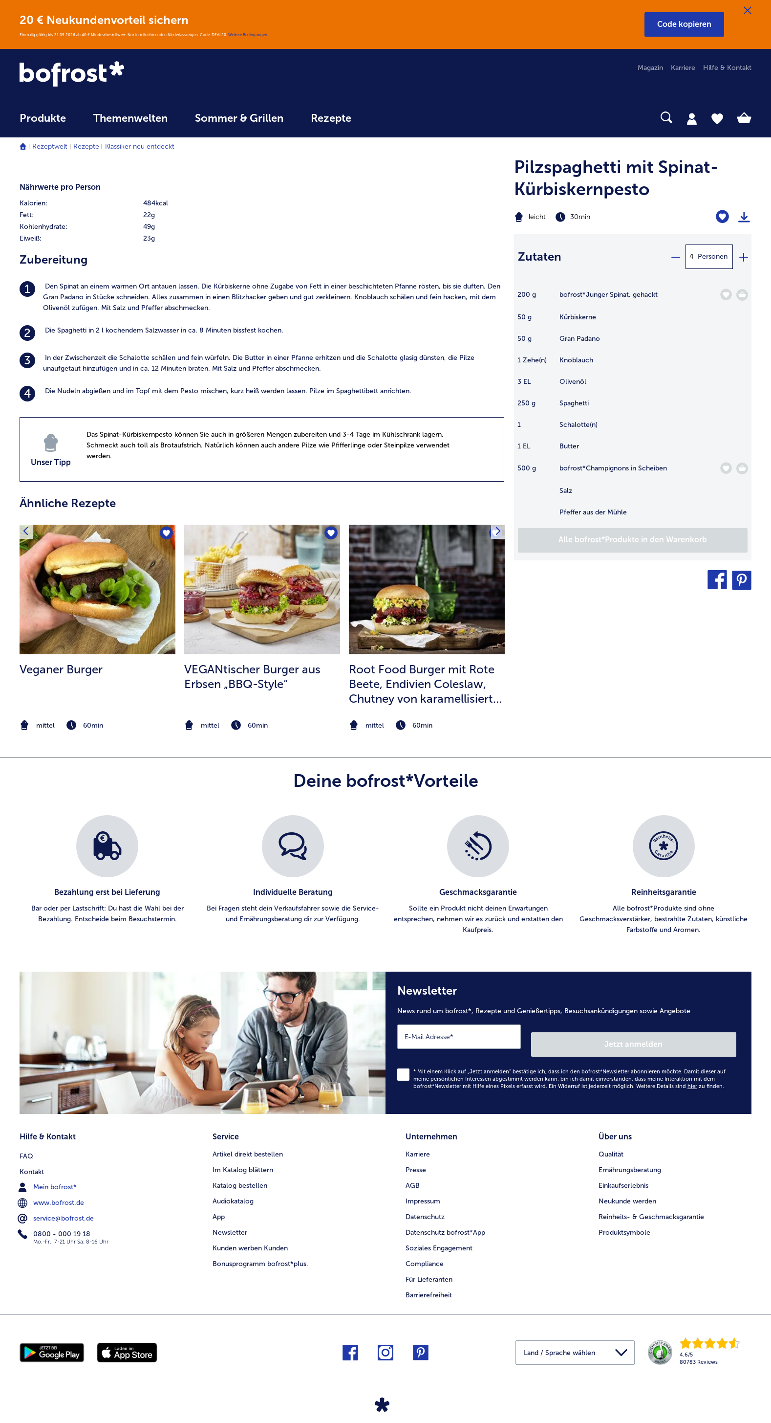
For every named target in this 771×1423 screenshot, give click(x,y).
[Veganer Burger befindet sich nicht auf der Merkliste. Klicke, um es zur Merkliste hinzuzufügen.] (165, 535)
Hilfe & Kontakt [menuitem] (727, 68)
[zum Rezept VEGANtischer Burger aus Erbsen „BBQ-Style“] (262, 590)
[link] (129, 75)
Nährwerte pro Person (60, 187)
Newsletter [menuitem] (230, 1221)
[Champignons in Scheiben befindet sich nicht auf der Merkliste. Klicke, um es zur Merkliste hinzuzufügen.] (725, 468)
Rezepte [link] (331, 118)
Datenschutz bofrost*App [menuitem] (445, 1221)
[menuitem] (43, 123)
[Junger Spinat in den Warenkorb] (742, 295)
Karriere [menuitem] (683, 68)
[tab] (692, 118)
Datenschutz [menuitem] (425, 1205)
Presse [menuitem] (416, 1158)
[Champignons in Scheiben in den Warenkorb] (742, 468)
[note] (97, 725)
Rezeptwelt (49, 146)
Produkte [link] (43, 118)
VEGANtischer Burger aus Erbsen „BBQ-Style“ (252, 676)
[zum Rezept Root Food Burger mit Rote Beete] (426, 590)
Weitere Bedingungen (247, 34)
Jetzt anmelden (694, 1036)
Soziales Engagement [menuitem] (439, 1236)
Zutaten (539, 256)
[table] (633, 408)
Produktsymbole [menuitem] (624, 1221)
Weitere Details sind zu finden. (680, 1078)
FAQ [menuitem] (26, 1142)
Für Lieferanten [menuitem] (429, 1268)
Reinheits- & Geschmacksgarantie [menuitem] (651, 1205)
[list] (385, 875)
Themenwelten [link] (130, 118)
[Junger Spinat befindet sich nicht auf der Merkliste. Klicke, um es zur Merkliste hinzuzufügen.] (725, 294)
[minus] (675, 257)
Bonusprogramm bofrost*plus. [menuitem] (260, 1252)
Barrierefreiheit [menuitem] (429, 1283)
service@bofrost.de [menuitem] (57, 1205)
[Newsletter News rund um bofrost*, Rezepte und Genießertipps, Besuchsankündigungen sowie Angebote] (568, 1039)
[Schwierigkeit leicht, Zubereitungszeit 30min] (591, 217)
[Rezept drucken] (744, 217)
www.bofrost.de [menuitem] (52, 1189)
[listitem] (262, 297)
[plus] (743, 257)
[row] (138, 203)
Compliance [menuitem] (425, 1252)
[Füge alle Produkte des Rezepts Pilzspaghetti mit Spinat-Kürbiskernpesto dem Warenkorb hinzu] (633, 540)
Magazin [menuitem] (650, 68)
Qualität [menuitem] (611, 1142)
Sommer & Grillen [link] (239, 118)
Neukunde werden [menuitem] (627, 1189)
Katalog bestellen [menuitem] (240, 1174)
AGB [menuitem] (413, 1174)
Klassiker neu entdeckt (139, 146)
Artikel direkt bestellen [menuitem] (248, 1142)
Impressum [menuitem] (423, 1189)
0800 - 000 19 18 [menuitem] (55, 1220)
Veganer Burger (61, 669)
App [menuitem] (219, 1205)
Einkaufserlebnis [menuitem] (623, 1174)
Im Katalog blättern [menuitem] (243, 1158)
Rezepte (86, 146)
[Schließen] (747, 11)
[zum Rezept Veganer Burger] (97, 590)
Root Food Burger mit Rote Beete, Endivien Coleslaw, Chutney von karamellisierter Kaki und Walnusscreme (426, 684)
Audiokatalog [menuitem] (233, 1189)
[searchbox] (385, 117)
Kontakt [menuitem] (32, 1158)
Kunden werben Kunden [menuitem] (250, 1236)
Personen (713, 256)
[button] (684, 24)
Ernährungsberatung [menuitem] (630, 1158)
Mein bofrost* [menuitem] (48, 1173)
